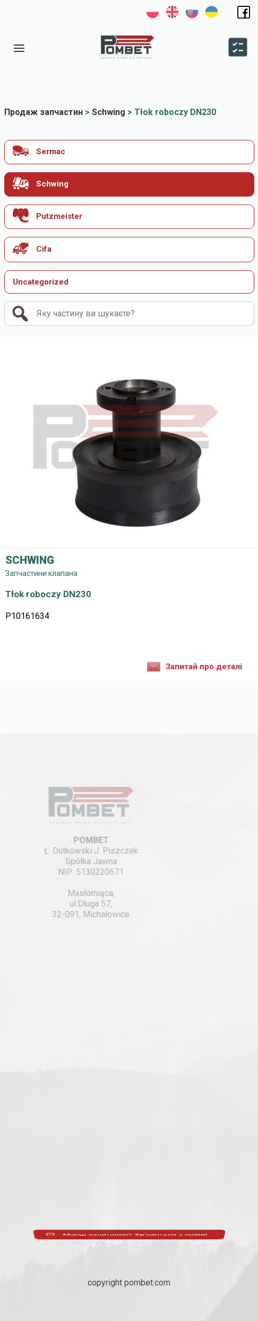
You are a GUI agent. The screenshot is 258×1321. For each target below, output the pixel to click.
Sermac (39, 150)
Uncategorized (40, 282)
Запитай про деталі (194, 666)
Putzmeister (47, 215)
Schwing (40, 183)
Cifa (32, 248)
